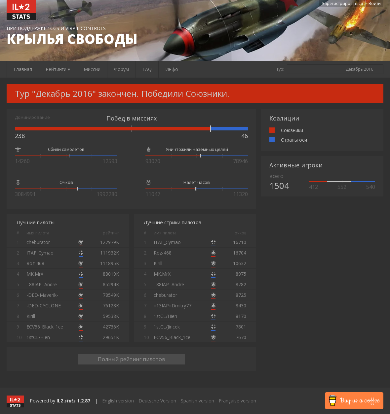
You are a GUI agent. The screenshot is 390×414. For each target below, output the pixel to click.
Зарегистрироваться (342, 3)
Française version (237, 400)
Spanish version (197, 400)
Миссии (92, 69)
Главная (23, 69)
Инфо (171, 69)
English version (118, 400)
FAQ (147, 69)
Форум (121, 69)
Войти (375, 3)
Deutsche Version (157, 400)
